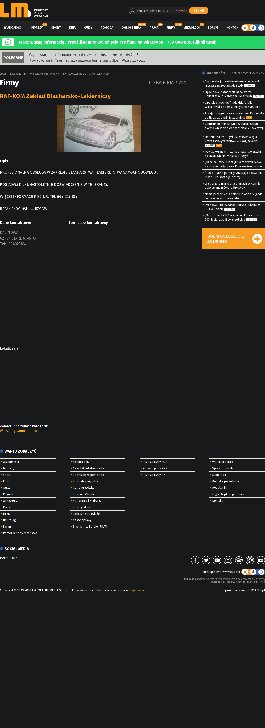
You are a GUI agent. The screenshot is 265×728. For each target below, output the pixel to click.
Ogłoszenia (131, 27)
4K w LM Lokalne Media (88, 468)
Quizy (88, 27)
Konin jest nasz (83, 507)
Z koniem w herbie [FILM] (90, 526)
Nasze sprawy (82, 520)
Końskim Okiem (83, 494)
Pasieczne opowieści (86, 514)
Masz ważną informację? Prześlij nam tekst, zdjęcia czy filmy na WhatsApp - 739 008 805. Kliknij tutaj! (117, 42)
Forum (213, 27)
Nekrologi (191, 27)
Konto (231, 27)
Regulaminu (137, 590)
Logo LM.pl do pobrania (228, 494)
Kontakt (217, 501)
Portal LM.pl (9, 558)
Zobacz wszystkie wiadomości (248, 73)
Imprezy (37, 27)
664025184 (17, 244)
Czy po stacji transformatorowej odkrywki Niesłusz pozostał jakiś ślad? (83, 55)
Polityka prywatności (226, 481)
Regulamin (219, 488)
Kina (72, 27)
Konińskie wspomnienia (88, 475)
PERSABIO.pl (256, 590)
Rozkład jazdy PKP (155, 475)
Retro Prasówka (83, 488)
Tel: (3, 244)
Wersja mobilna (222, 462)
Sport (56, 27)
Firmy (171, 27)
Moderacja (219, 475)
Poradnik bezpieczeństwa (20, 533)
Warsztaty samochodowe (44, 73)
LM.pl (3, 73)
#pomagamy (81, 462)
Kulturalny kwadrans (87, 501)
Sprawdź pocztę (223, 468)
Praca (154, 27)
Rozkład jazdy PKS (155, 468)
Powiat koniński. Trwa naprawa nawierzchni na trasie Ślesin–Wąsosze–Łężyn (88, 60)
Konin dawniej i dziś (86, 481)
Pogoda (107, 27)
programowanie (235, 590)
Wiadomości (13, 27)
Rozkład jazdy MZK (155, 462)
